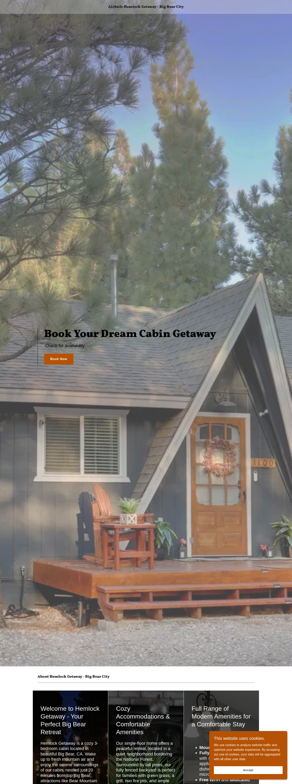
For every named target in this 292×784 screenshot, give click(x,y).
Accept (248, 769)
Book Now (58, 359)
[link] (146, 6)
